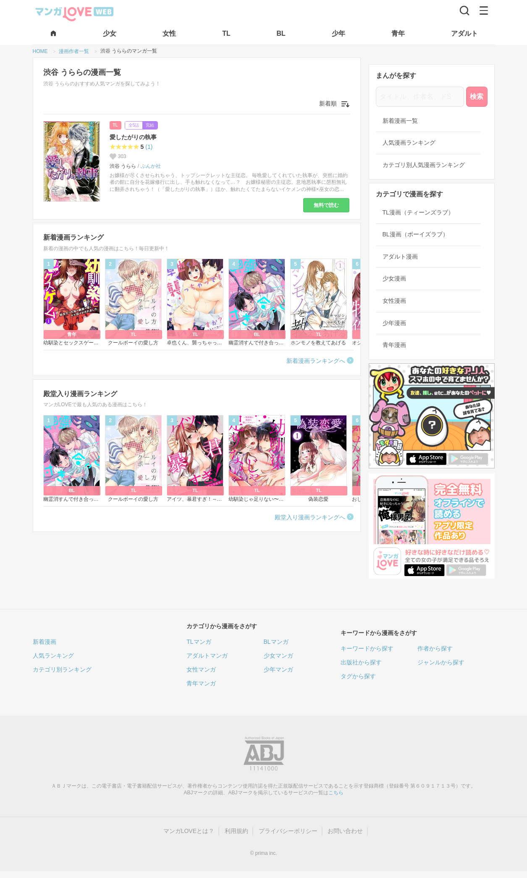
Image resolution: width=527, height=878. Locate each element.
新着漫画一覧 (400, 120)
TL (115, 125)
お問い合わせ (345, 831)
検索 (476, 96)
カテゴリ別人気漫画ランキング (424, 164)
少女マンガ (278, 655)
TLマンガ (198, 641)
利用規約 (236, 831)
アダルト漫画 (400, 256)
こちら (335, 793)
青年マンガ (201, 683)
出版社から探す (361, 662)
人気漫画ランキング (409, 142)
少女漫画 (394, 278)
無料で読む (326, 205)
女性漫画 (394, 300)
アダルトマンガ (207, 655)
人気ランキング (53, 655)
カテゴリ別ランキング (62, 669)
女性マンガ (201, 669)
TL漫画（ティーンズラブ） (418, 212)
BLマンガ (276, 641)
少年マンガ (278, 669)
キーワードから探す (367, 648)
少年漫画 (394, 323)
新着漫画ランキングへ (315, 360)
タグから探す (358, 676)
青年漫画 (394, 344)
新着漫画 (44, 641)
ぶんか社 (151, 166)
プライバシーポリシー (288, 831)
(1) (148, 146)
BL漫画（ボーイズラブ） (415, 234)
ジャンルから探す (440, 662)
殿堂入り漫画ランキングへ (310, 517)
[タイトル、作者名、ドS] (420, 97)
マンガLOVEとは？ (188, 831)
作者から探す (435, 648)
